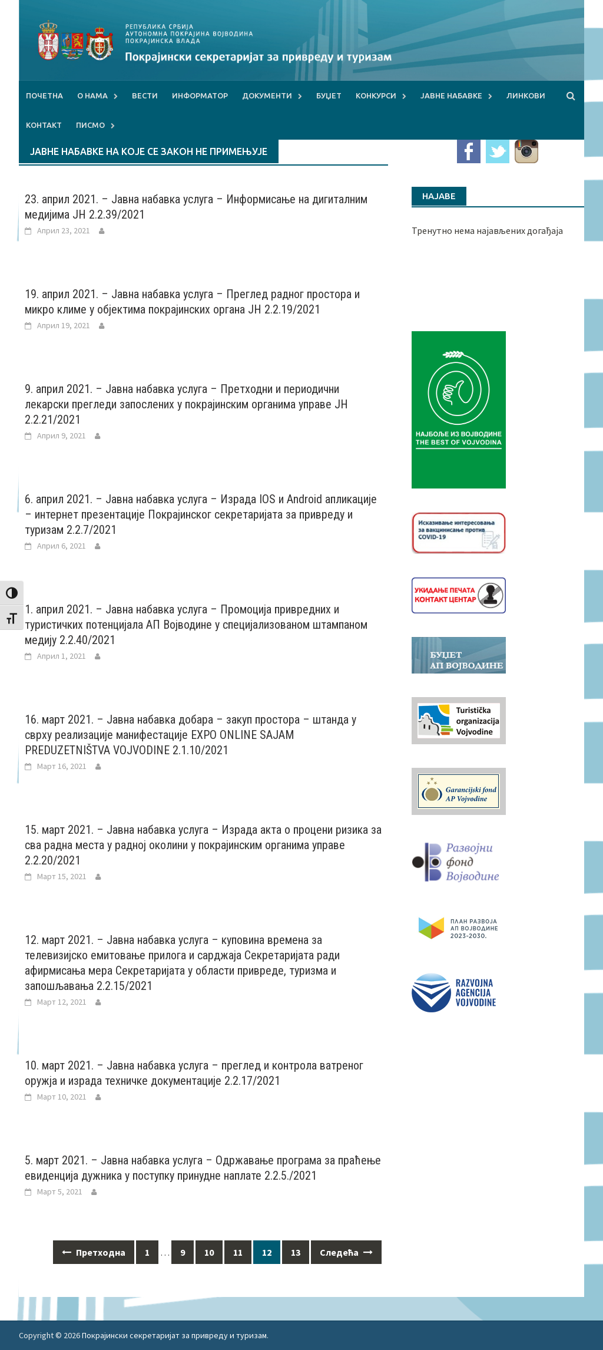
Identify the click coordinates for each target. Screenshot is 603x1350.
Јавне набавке (451, 95)
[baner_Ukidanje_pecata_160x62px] (459, 594)
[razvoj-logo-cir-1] (459, 926)
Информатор (200, 95)
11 (238, 1252)
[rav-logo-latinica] (454, 992)
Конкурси (376, 95)
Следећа (346, 1252)
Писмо (90, 125)
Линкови (525, 95)
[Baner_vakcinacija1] (459, 531)
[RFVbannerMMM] (459, 859)
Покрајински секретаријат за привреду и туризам (174, 1335)
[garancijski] (459, 790)
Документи (267, 95)
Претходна (93, 1252)
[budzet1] (459, 654)
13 (295, 1252)
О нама (92, 95)
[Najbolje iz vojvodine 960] (459, 408)
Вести (145, 95)
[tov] (459, 719)
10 (209, 1252)
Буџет (329, 95)
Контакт (44, 125)
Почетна (44, 95)
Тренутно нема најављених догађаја (487, 230)
